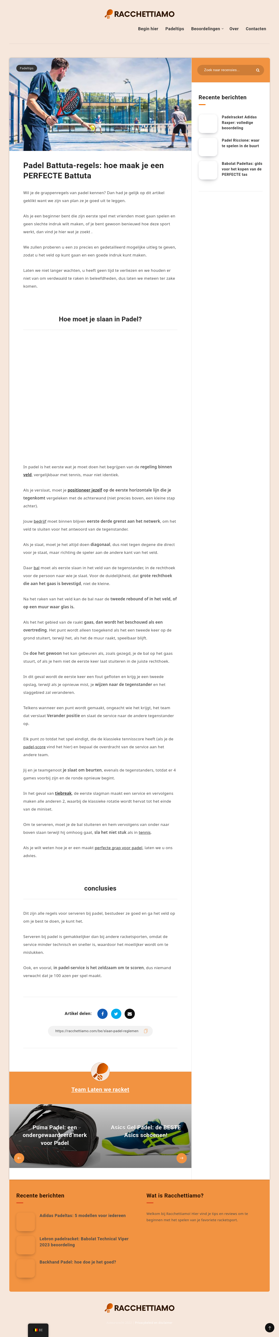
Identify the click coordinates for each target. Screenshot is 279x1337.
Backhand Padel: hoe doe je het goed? (78, 1262)
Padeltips (174, 28)
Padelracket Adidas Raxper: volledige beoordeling (239, 122)
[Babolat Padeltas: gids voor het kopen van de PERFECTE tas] (208, 170)
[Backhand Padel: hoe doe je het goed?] (25, 1268)
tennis (145, 832)
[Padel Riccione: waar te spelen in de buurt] (208, 147)
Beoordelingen (205, 28)
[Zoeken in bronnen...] (230, 70)
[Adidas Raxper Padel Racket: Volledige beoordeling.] (208, 123)
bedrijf (40, 521)
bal (36, 567)
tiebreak (63, 793)
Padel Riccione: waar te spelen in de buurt (241, 143)
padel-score (34, 746)
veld (27, 474)
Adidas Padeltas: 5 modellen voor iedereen (83, 1215)
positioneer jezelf (85, 490)
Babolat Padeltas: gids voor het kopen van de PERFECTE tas (242, 168)
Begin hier (148, 28)
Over (234, 28)
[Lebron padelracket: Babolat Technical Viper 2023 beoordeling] (25, 1245)
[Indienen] (257, 70)
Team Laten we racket (100, 1089)
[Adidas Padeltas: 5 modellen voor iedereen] (25, 1222)
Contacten (256, 28)
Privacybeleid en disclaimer (154, 1323)
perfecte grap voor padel (119, 847)
